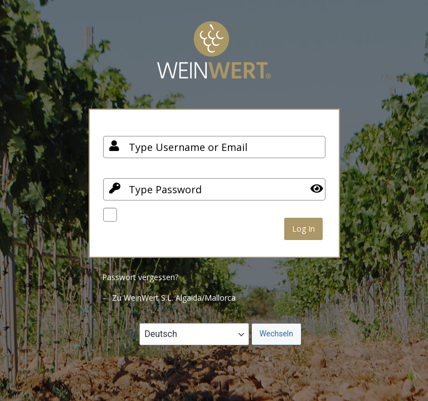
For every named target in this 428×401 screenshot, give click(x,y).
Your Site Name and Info (214, 58)
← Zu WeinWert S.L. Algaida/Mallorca (169, 297)
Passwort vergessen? (140, 277)
